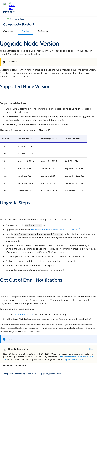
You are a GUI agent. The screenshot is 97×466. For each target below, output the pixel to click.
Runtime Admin (23, 314)
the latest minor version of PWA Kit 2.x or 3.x (54, 229)
